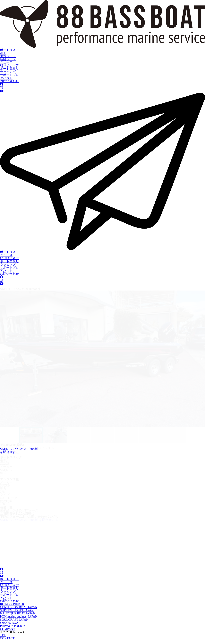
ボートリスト (9, 50)
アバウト (6, 78)
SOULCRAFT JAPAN (14, 619)
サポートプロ (9, 75)
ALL (3, 53)
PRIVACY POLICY (12, 626)
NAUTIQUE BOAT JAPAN (17, 613)
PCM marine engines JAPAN (18, 616)
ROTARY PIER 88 (12, 604)
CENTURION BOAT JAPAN (18, 607)
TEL (3, 635)
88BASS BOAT (10, 622)
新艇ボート (8, 59)
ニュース (6, 62)
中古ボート (8, 56)
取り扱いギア (9, 65)
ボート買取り (9, 68)
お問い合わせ (9, 81)
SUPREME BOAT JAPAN (17, 610)
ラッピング (8, 71)
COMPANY (7, 629)
